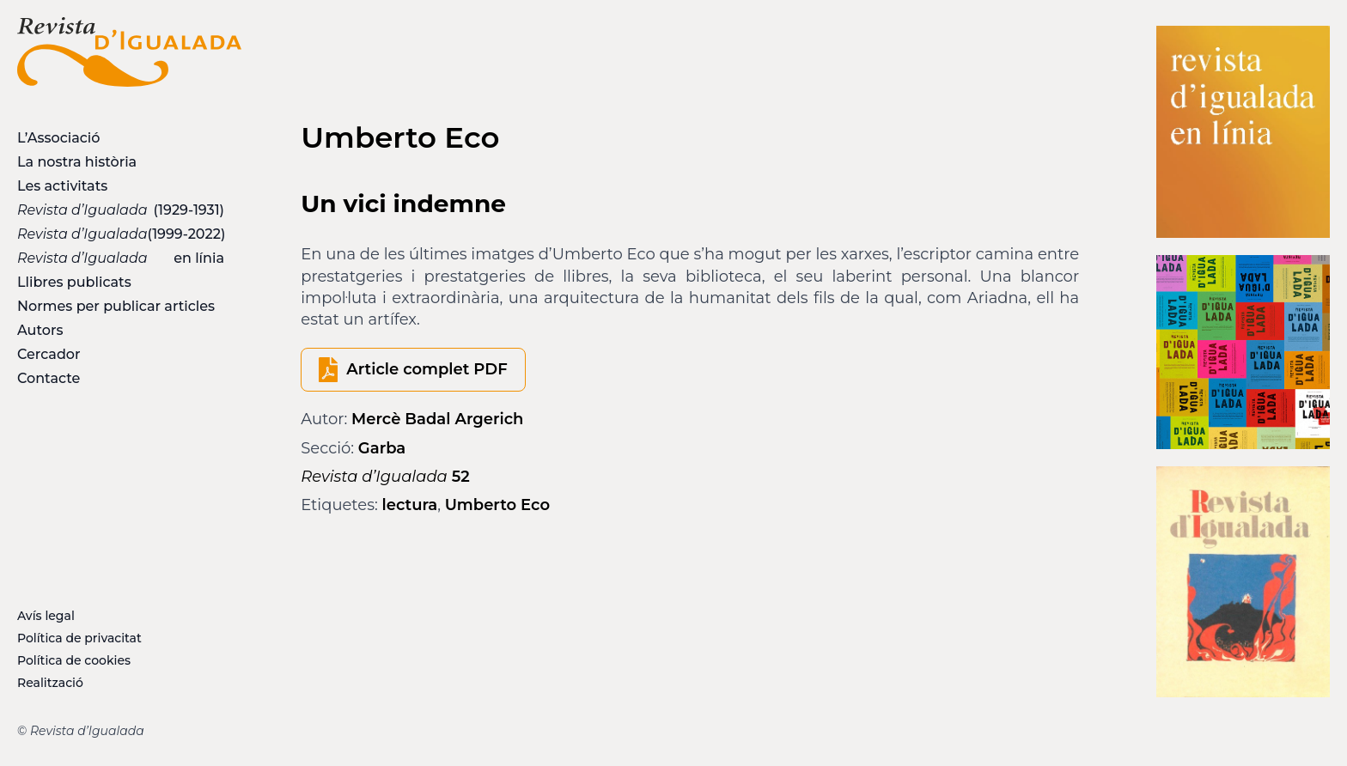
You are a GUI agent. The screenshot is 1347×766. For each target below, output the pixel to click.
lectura (410, 504)
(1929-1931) (120, 210)
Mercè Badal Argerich (437, 419)
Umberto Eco (497, 504)
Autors (40, 330)
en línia (120, 258)
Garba (381, 448)
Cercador (49, 354)
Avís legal (46, 615)
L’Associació (58, 138)
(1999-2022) (121, 234)
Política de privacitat (79, 638)
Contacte (48, 378)
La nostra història (77, 162)
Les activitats (62, 186)
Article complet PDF (426, 369)
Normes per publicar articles (116, 306)
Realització (50, 682)
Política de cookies (74, 660)
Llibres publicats (74, 282)
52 (385, 476)
